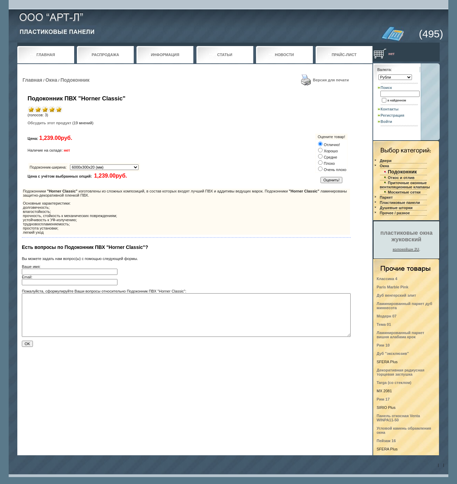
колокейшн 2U (406, 249)
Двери (386, 161)
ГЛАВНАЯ (45, 55)
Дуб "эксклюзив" (393, 353)
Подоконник (74, 80)
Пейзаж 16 (386, 441)
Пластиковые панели (400, 202)
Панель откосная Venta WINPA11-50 (398, 418)
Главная (32, 80)
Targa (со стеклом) (394, 382)
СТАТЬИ (224, 55)
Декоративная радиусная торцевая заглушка (400, 372)
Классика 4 (387, 279)
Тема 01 (384, 324)
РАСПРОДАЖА (105, 55)
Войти (386, 121)
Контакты (389, 109)
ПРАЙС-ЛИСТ (344, 55)
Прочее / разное (395, 213)
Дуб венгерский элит (396, 295)
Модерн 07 (387, 316)
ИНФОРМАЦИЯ (165, 55)
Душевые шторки (396, 208)
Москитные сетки (404, 192)
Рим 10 (383, 345)
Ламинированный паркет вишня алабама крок (400, 335)
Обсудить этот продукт (49, 123)
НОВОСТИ (284, 55)
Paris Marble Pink (392, 287)
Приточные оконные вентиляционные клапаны (405, 185)
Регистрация (392, 115)
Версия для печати (331, 80)
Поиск (386, 88)
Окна (51, 80)
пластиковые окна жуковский (406, 236)
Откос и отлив (401, 178)
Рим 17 (383, 399)
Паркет (386, 197)
